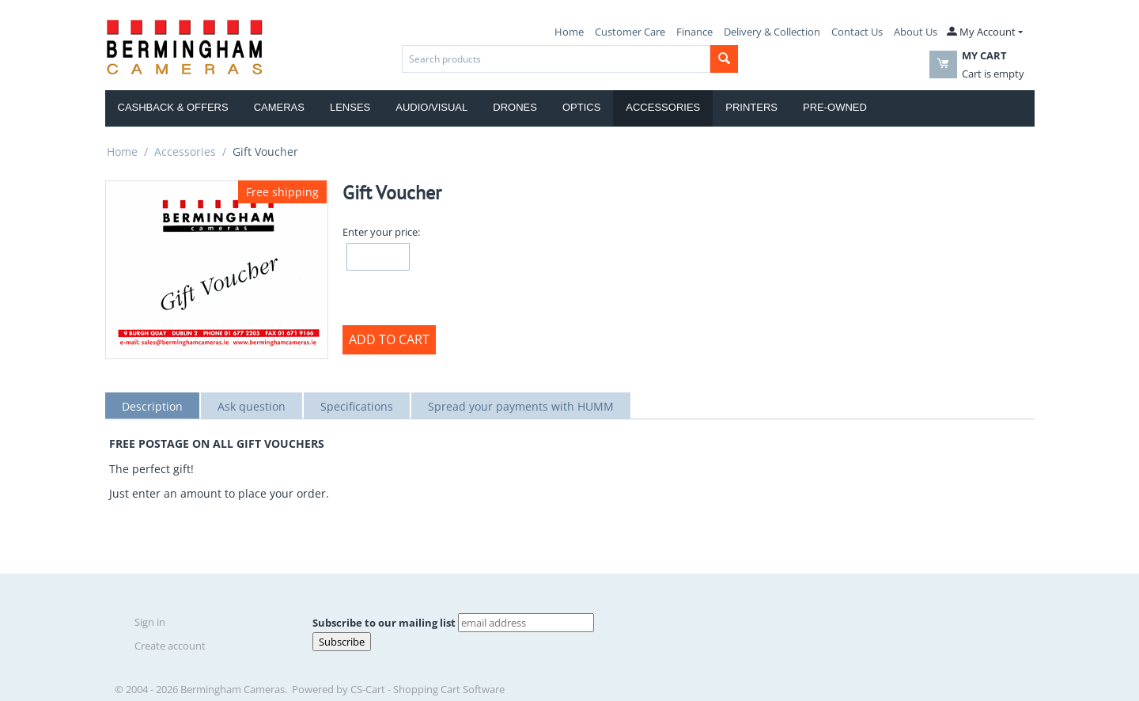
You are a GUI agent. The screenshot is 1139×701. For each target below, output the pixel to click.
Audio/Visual (431, 107)
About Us (915, 32)
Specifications (356, 406)
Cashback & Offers (173, 107)
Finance (694, 32)
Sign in (149, 622)
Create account (170, 645)
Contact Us (857, 32)
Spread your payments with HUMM (521, 406)
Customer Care (630, 32)
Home (569, 32)
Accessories (663, 107)
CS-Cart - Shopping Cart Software (427, 689)
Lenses (350, 107)
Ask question (252, 406)
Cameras (279, 107)
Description (152, 406)
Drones (515, 107)
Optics (581, 107)
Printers (751, 107)
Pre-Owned (835, 107)
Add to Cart (389, 339)
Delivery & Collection (772, 32)
